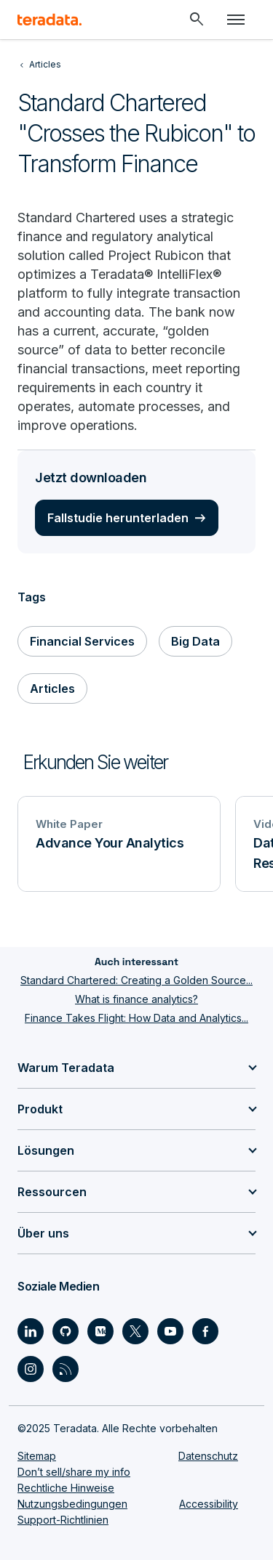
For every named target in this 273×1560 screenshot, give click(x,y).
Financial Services (82, 641)
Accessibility (208, 1504)
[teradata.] (49, 19)
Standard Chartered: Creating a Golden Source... (136, 980)
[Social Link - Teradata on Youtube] (170, 1331)
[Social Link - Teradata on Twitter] (135, 1331)
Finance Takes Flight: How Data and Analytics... (136, 1018)
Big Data (195, 641)
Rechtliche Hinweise (65, 1488)
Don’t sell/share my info (73, 1472)
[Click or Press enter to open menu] (236, 19)
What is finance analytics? (136, 999)
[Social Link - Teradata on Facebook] (205, 1331)
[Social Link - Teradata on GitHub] (65, 1331)
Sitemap (36, 1456)
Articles (52, 688)
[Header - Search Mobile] (196, 19)
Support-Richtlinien (62, 1520)
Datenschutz (208, 1456)
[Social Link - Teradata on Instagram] (30, 1369)
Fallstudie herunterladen (118, 518)
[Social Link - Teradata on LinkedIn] (30, 1331)
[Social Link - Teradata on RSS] (65, 1369)
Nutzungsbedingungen (72, 1504)
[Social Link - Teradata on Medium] (100, 1331)
